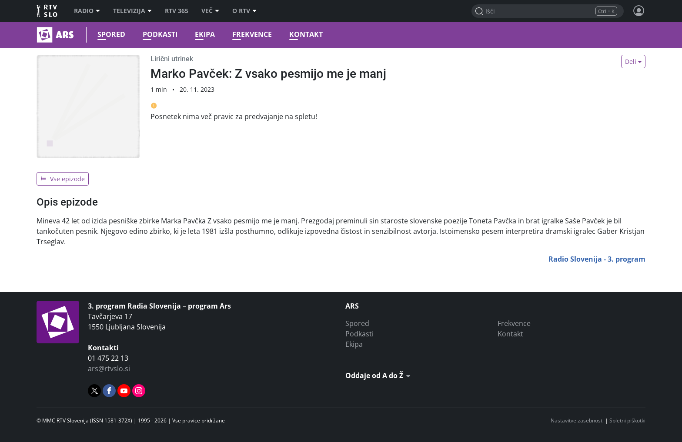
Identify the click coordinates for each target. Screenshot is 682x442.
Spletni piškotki (627, 420)
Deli (630, 61)
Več (210, 11)
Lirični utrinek (171, 59)
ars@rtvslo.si (109, 368)
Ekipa (205, 34)
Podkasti (160, 34)
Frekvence (252, 34)
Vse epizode (62, 179)
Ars (38, 35)
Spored (111, 34)
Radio (87, 11)
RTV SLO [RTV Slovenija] (48, 10)
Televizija (132, 11)
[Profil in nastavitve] (638, 10)
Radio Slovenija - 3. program (596, 259)
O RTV (244, 11)
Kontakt (306, 34)
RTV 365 (176, 11)
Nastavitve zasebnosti (577, 420)
